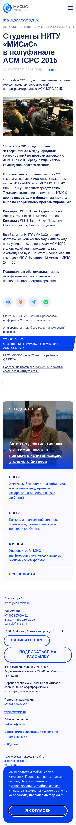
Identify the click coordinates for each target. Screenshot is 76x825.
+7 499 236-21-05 (24, 619)
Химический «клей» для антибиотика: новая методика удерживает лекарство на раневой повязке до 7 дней (37, 490)
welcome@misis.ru (16, 724)
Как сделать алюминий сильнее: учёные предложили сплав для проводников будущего (33, 524)
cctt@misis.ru (12, 744)
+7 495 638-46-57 (15, 736)
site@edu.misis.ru (15, 760)
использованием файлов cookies (35, 786)
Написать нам (27, 640)
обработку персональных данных (38, 795)
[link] (8, 302)
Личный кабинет (61, 7)
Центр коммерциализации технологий (31, 731)
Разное (51, 69)
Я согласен (38, 811)
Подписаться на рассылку (37, 654)
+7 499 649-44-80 (15, 704)
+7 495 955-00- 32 (16, 615)
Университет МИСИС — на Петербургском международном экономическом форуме (35, 555)
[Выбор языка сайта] (52, 7)
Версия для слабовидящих (21, 20)
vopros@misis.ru (15, 712)
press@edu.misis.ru (17, 603)
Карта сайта (12, 764)
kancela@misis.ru (15, 623)
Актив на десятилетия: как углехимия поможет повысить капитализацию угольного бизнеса (35, 453)
